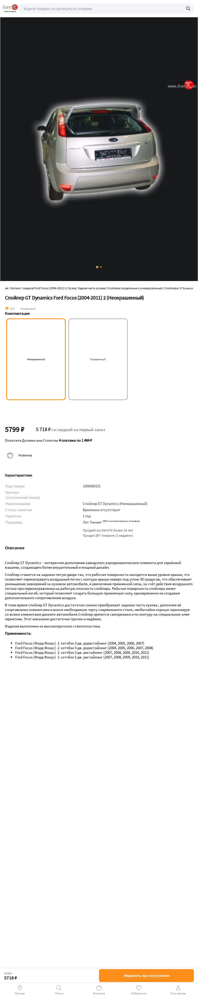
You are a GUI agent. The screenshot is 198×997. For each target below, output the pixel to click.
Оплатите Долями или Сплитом (48, 440)
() (121, 521)
